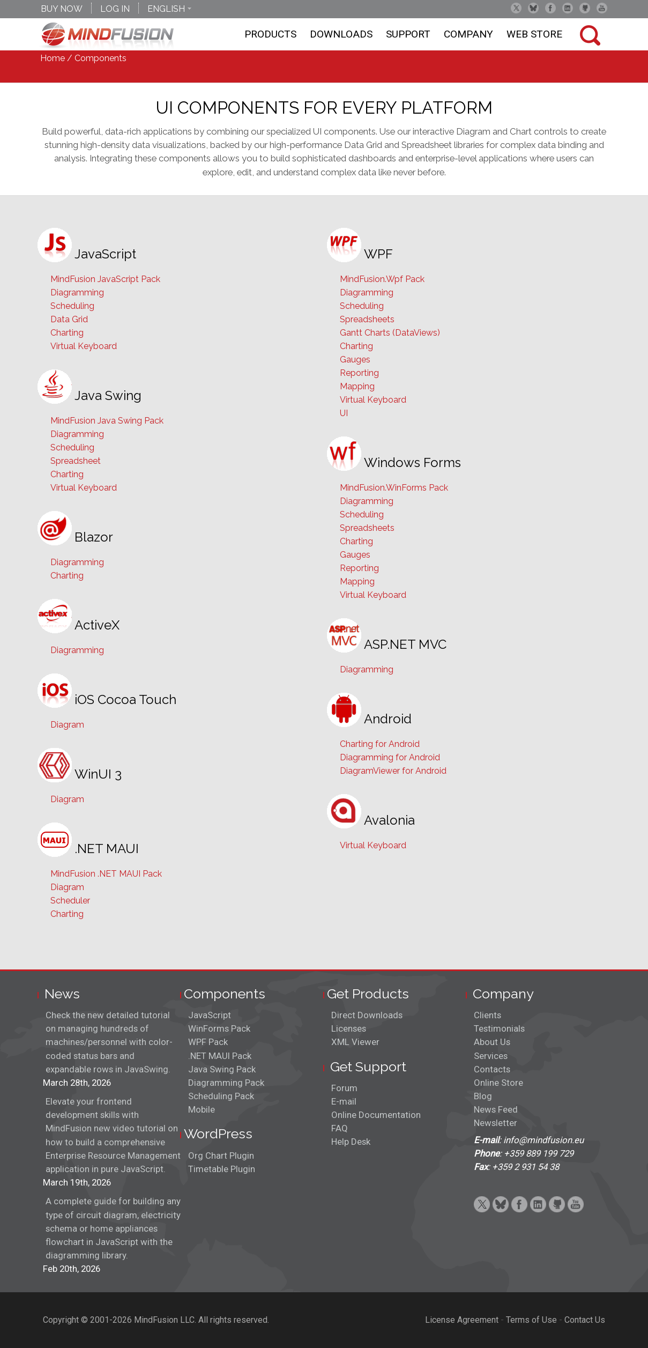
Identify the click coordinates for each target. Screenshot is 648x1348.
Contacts (492, 1069)
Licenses (348, 1028)
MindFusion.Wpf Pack (382, 279)
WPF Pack (208, 1041)
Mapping (357, 386)
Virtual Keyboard (83, 346)
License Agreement (461, 1320)
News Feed (496, 1109)
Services (491, 1055)
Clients (487, 1015)
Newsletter (495, 1122)
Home (52, 58)
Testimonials (499, 1028)
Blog (483, 1096)
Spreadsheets (367, 319)
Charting (67, 333)
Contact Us (584, 1320)
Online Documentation (376, 1114)
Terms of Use (531, 1320)
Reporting (359, 373)
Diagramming (77, 292)
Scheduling (72, 306)
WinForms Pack (219, 1028)
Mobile (201, 1109)
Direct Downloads (367, 1015)
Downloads (341, 34)
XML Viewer (355, 1041)
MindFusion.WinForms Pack (394, 488)
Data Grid (69, 319)
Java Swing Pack (222, 1069)
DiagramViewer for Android (393, 771)
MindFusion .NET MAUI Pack (106, 874)
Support (408, 34)
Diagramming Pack (226, 1082)
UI (344, 413)
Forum (344, 1088)
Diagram (67, 725)
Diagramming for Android (390, 757)
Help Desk (350, 1141)
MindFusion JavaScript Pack (105, 279)
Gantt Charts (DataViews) (390, 333)
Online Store (498, 1082)
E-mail (343, 1101)
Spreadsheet (75, 461)
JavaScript (209, 1015)
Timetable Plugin (221, 1169)
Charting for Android (380, 744)
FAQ (339, 1128)
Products (270, 34)
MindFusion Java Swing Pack (106, 421)
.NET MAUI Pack (219, 1055)
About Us (492, 1041)
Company (468, 34)
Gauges (355, 359)
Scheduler (70, 900)
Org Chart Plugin (221, 1155)
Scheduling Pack (221, 1096)
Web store (534, 34)
